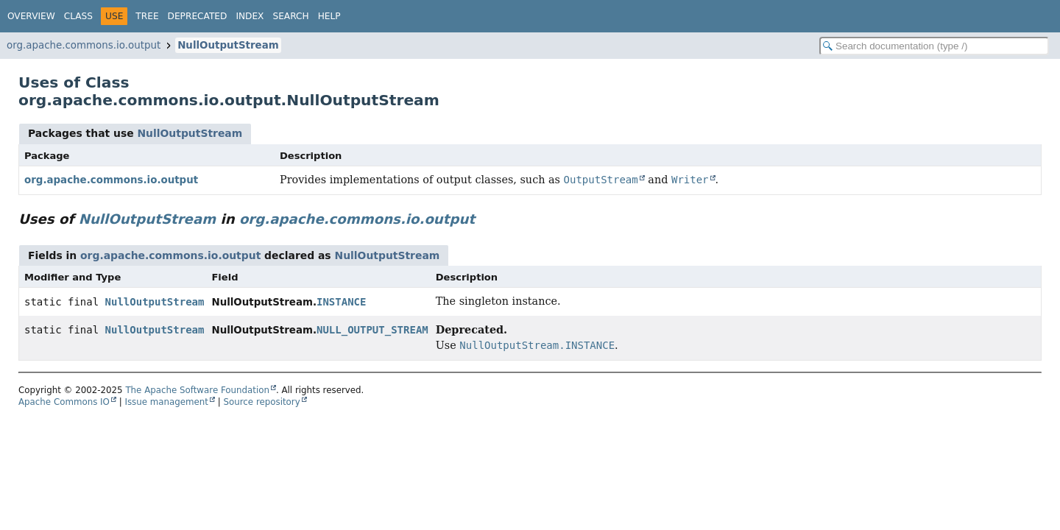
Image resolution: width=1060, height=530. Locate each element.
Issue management (166, 402)
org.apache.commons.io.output (83, 45)
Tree (146, 16)
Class (78, 16)
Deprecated (197, 16)
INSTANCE (341, 302)
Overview (31, 16)
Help (329, 16)
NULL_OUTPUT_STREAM (372, 330)
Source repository (262, 402)
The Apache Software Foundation (197, 390)
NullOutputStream (227, 45)
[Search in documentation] (934, 46)
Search (290, 16)
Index (250, 16)
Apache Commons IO (64, 402)
